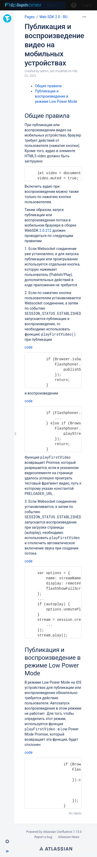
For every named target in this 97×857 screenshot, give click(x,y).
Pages (30, 17)
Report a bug (43, 837)
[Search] (37, 5)
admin (44, 71)
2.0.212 (45, 230)
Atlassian (55, 848)
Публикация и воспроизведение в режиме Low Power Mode (56, 96)
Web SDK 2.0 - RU (53, 17)
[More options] (84, 17)
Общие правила (48, 86)
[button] (7, 841)
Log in (87, 5)
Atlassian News (68, 837)
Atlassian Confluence (57, 832)
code (29, 347)
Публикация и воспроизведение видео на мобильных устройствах (54, 44)
